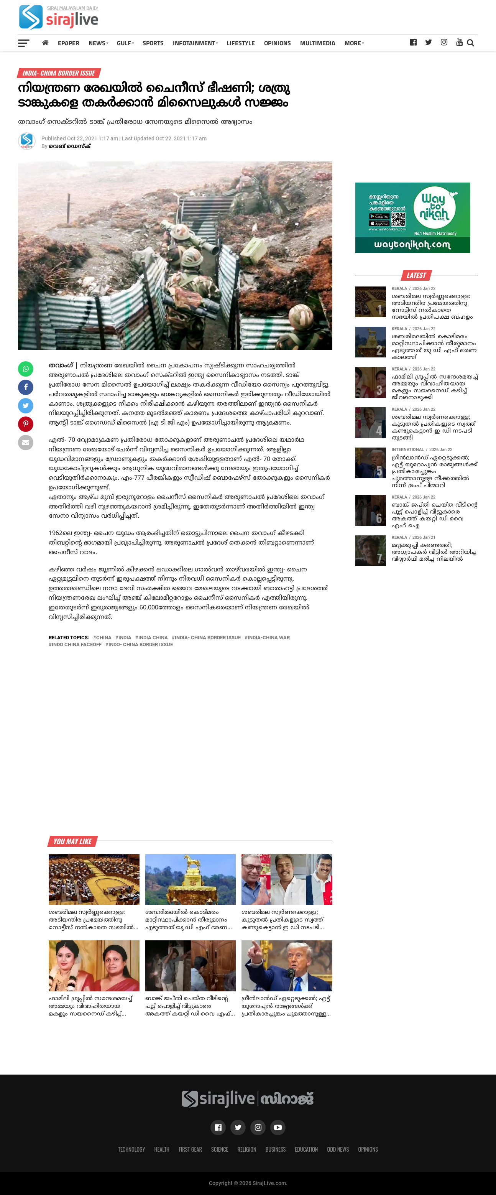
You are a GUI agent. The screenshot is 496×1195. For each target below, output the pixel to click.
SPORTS (153, 43)
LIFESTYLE (241, 43)
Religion (246, 1149)
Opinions (368, 1149)
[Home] (45, 43)
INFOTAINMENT (194, 43)
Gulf (124, 43)
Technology (131, 1149)
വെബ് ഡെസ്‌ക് (69, 146)
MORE (353, 43)
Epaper (68, 43)
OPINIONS (277, 43)
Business (276, 1149)
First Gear (190, 1149)
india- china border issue (208, 637)
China (104, 637)
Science (219, 1149)
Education (306, 1149)
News (97, 43)
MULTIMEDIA (317, 43)
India (124, 637)
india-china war (269, 637)
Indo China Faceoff (77, 644)
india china (153, 637)
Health (162, 1149)
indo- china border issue (140, 644)
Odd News (338, 1149)
